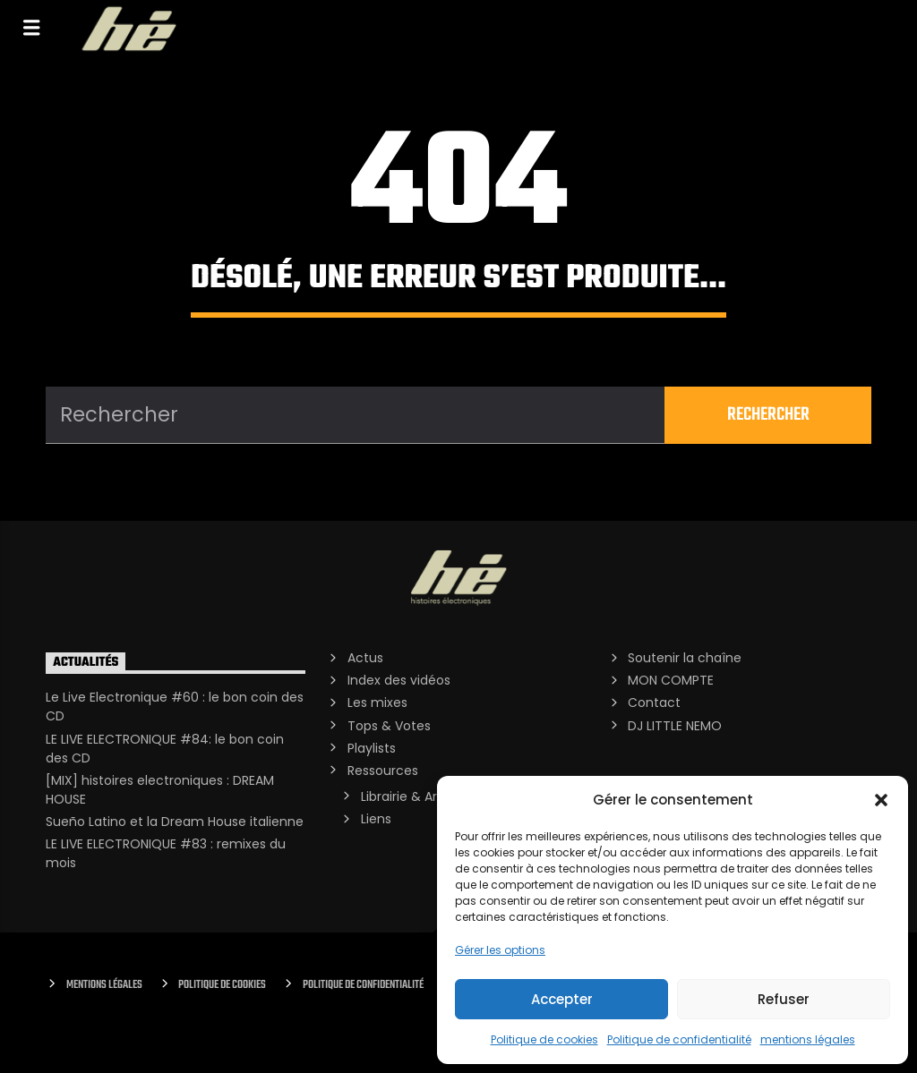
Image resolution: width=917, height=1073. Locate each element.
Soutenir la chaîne (684, 658)
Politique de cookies (544, 1039)
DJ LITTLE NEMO (675, 726)
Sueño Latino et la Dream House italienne (175, 821)
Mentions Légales (104, 984)
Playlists (371, 748)
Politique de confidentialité (679, 1039)
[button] (881, 800)
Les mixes (377, 702)
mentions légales (807, 1039)
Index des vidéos (398, 680)
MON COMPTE (671, 680)
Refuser (784, 999)
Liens (376, 819)
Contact (654, 702)
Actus (365, 658)
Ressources (382, 770)
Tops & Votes (389, 726)
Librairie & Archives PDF (432, 796)
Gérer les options (500, 950)
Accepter (562, 999)
